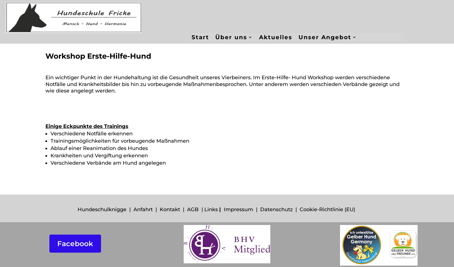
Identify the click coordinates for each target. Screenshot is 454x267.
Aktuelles (275, 38)
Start (200, 38)
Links (211, 209)
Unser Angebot (325, 38)
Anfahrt (143, 209)
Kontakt (170, 209)
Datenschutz (276, 209)
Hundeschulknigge (102, 209)
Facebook (75, 243)
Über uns (231, 38)
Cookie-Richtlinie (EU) (327, 209)
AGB (193, 209)
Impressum (238, 209)
